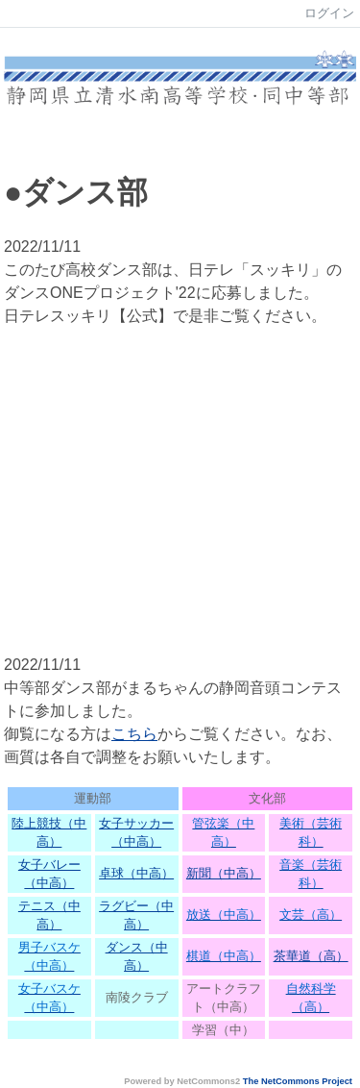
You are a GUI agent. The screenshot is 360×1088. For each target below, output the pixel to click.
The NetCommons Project (297, 1081)
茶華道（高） (311, 956)
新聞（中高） (223, 873)
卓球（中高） (136, 873)
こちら (134, 734)
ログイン (329, 13)
